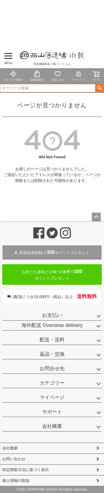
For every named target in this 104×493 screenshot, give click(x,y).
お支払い (52, 315)
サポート (52, 412)
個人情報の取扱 (15, 480)
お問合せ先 (52, 368)
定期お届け (37, 75)
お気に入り (58, 75)
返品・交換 (52, 354)
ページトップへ (96, 217)
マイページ (78, 75)
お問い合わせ (14, 459)
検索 (99, 88)
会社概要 (52, 426)
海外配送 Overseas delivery (52, 325)
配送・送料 (52, 339)
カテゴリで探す (13, 75)
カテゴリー (52, 383)
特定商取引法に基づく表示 (25, 469)
